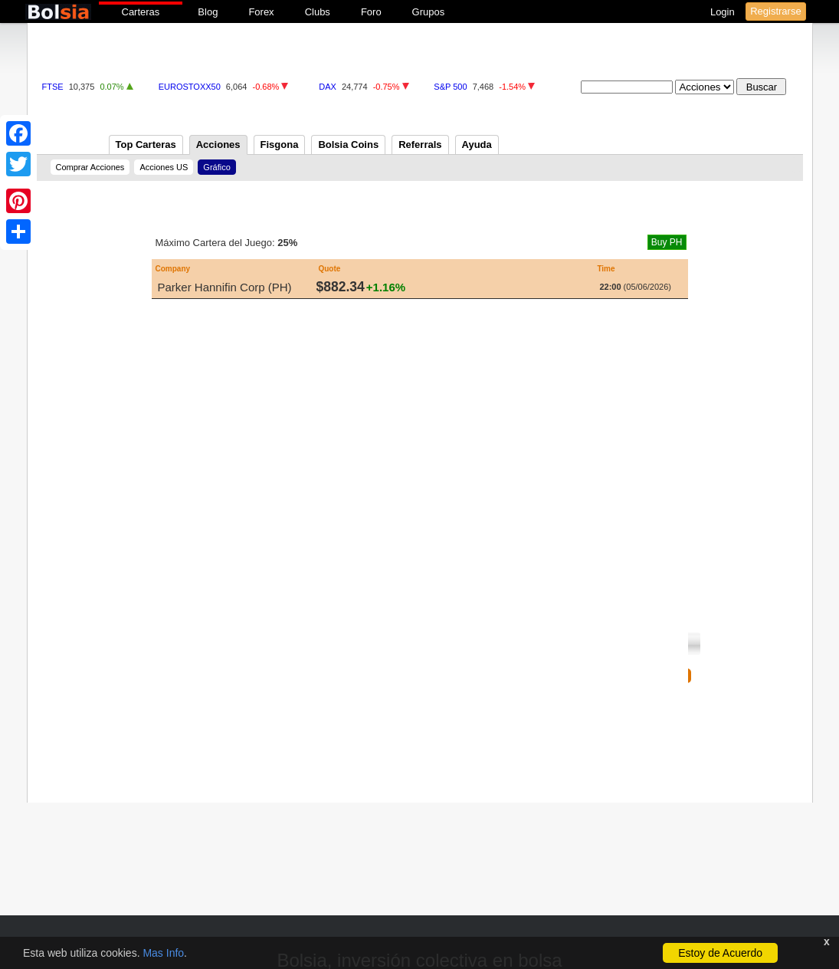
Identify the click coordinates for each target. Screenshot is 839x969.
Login (723, 12)
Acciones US (163, 167)
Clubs (317, 12)
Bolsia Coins (348, 144)
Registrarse (775, 11)
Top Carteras (146, 144)
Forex (261, 12)
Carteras (141, 12)
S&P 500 (450, 86)
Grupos (428, 12)
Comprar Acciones (90, 167)
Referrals (419, 144)
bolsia (58, 12)
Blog (208, 12)
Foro (371, 12)
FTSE (53, 86)
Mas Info (163, 953)
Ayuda (477, 144)
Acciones (218, 144)
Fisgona (280, 144)
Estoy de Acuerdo (720, 953)
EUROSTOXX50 (190, 86)
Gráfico (216, 167)
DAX (327, 86)
